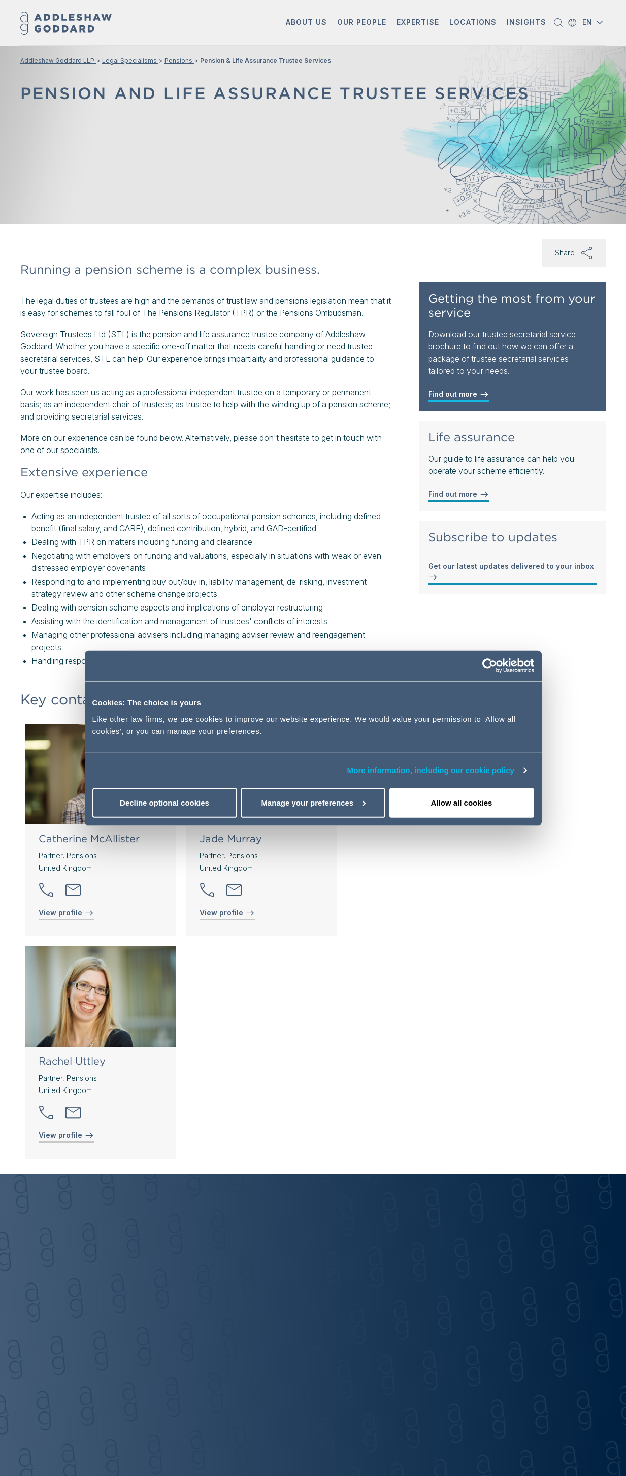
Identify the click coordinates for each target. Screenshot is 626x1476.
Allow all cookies (461, 802)
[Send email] (73, 890)
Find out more (458, 394)
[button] (306, 23)
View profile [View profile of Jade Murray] (227, 913)
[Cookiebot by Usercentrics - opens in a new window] (489, 665)
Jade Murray (231, 838)
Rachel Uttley (72, 1061)
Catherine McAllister (89, 838)
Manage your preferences (313, 802)
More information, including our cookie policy (431, 770)
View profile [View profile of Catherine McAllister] (66, 913)
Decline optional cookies (164, 802)
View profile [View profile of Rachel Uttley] (66, 1135)
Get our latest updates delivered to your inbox (511, 572)
